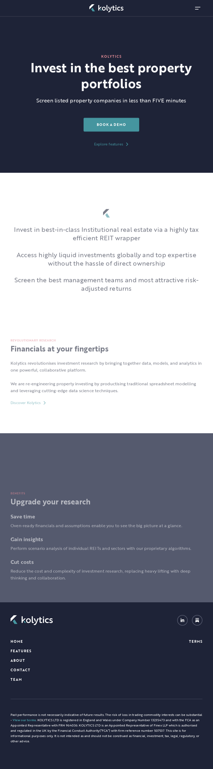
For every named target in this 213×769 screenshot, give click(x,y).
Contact (20, 670)
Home (17, 641)
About (18, 660)
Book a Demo (111, 124)
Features (21, 651)
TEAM (16, 679)
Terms (195, 641)
